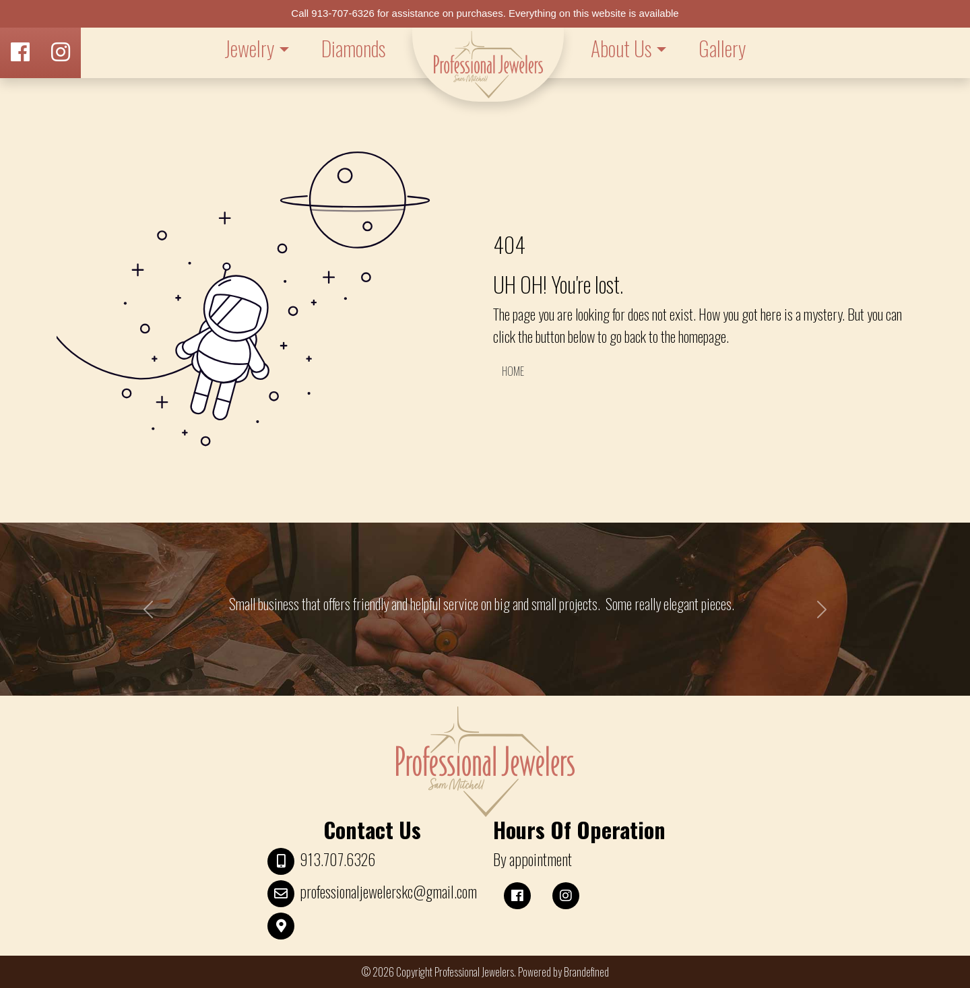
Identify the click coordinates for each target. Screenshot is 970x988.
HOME (513, 371)
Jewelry (249, 48)
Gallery (722, 48)
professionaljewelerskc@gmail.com (388, 891)
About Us (621, 48)
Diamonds (353, 48)
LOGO (488, 65)
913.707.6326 (337, 859)
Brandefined (586, 972)
